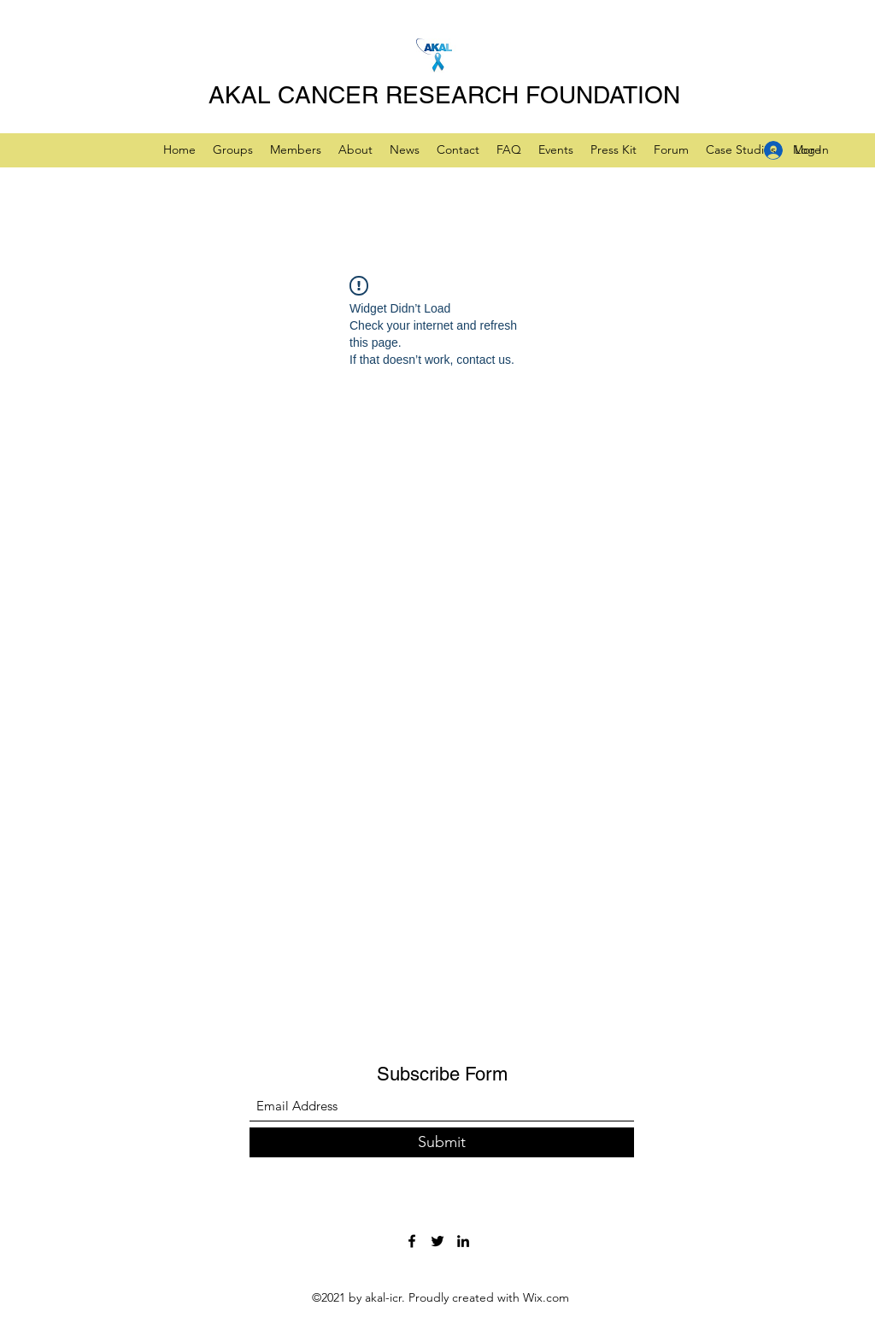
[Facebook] (411, 1241)
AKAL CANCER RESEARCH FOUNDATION (444, 94)
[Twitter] (437, 1241)
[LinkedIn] (463, 1241)
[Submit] (442, 1142)
